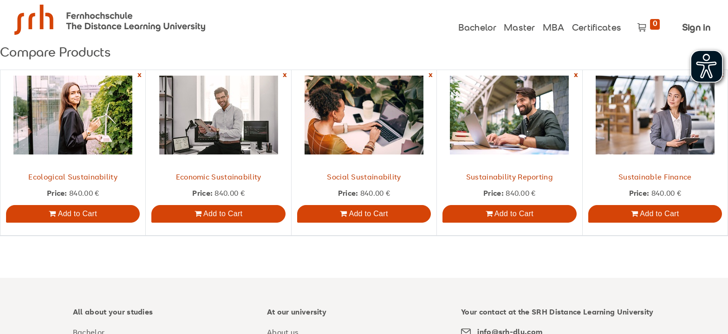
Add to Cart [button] (73, 214)
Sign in (696, 28)
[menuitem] (477, 26)
